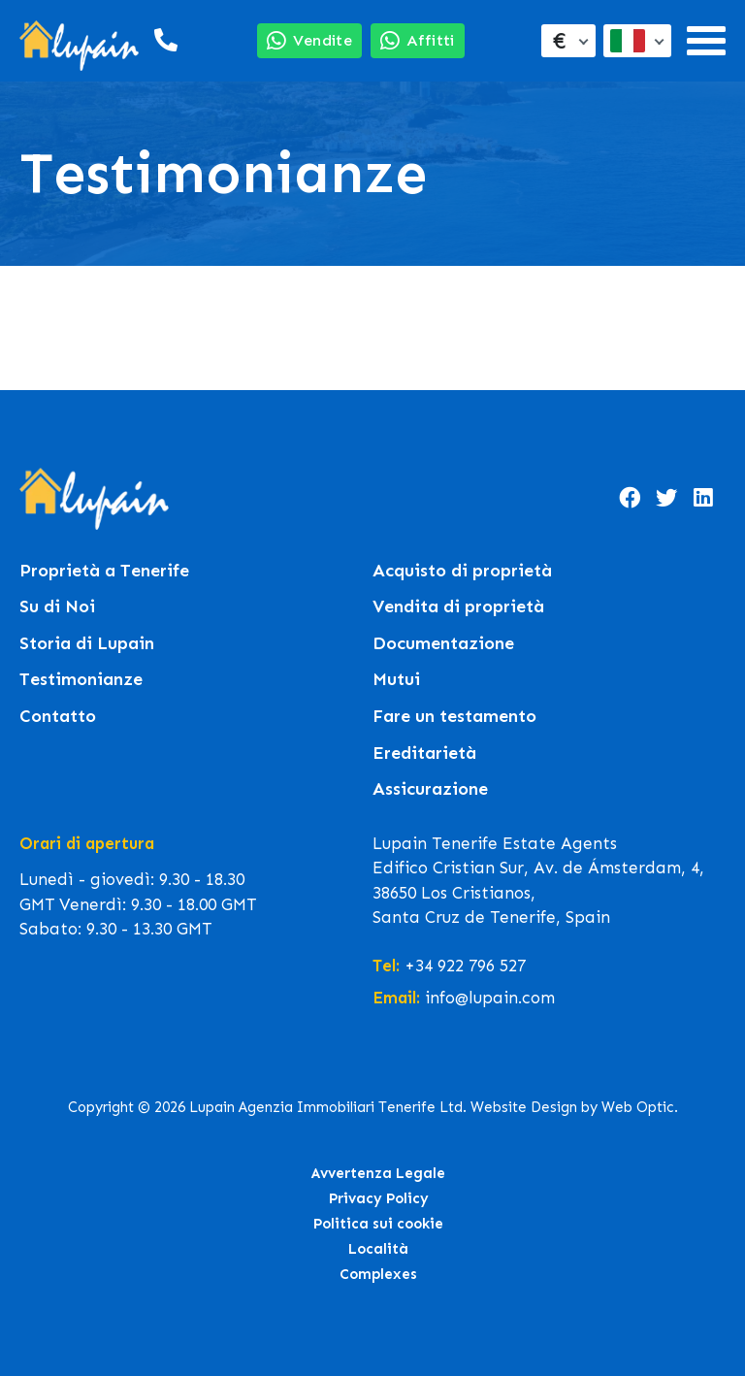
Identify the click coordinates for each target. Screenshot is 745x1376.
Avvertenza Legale (378, 1173)
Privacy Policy (379, 1198)
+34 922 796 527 (465, 965)
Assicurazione (430, 789)
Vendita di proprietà (458, 607)
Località (378, 1249)
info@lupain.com (490, 997)
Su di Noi (57, 607)
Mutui (396, 680)
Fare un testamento (454, 716)
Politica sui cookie (378, 1223)
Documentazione (443, 644)
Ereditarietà (424, 753)
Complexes (378, 1274)
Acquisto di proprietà (462, 571)
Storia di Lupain (86, 644)
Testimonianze (81, 680)
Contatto (57, 716)
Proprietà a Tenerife (104, 571)
